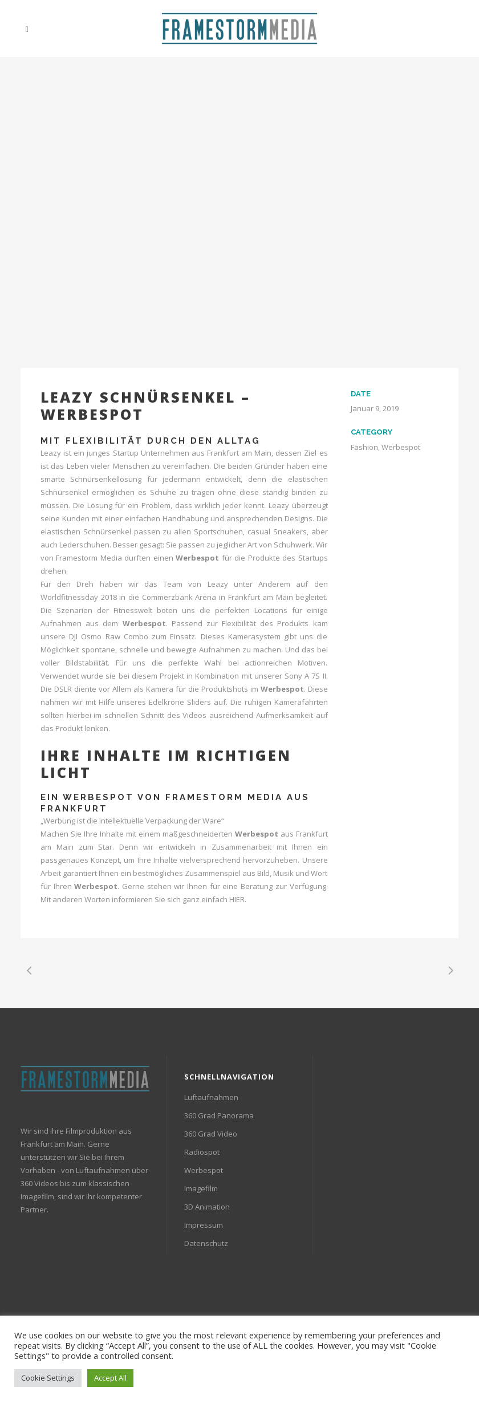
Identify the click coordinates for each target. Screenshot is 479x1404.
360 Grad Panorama (219, 1115)
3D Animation (207, 1207)
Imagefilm (201, 1188)
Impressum (203, 1225)
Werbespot (98, 797)
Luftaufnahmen (211, 1097)
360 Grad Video (210, 1134)
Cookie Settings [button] (48, 1378)
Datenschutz (206, 1243)
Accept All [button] (110, 1378)
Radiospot (202, 1152)
